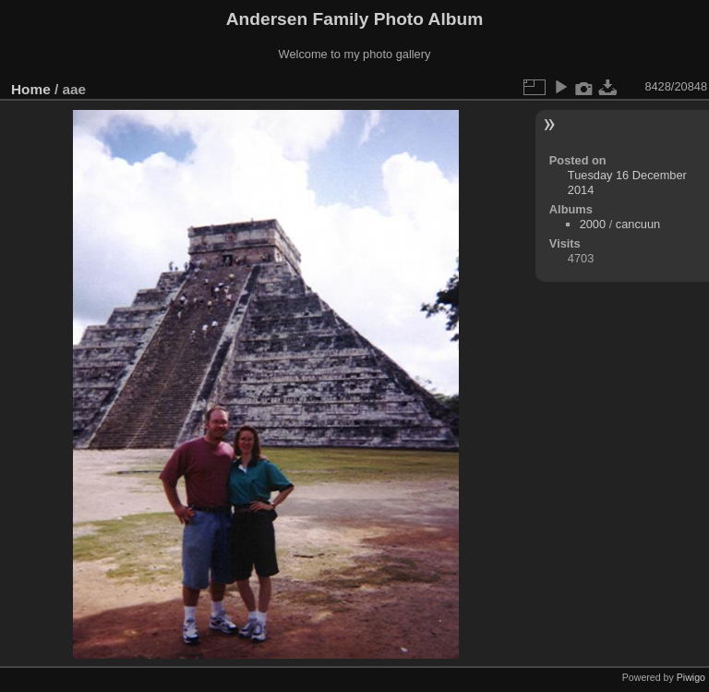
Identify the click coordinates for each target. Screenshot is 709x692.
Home (31, 89)
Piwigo (691, 677)
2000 (593, 224)
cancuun (638, 224)
